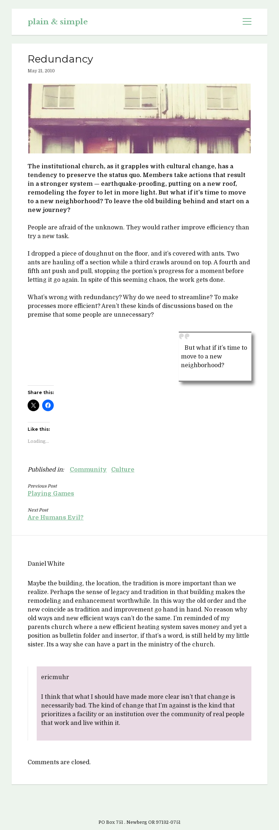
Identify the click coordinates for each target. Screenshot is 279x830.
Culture (122, 469)
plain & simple (58, 21)
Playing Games (51, 493)
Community (88, 469)
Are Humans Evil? (56, 517)
